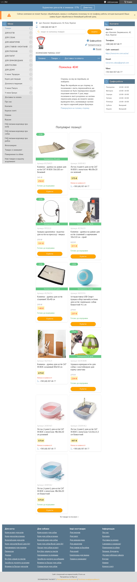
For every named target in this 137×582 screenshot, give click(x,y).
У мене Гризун (11, 92)
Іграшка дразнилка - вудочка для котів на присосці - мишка (51, 233)
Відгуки (8, 119)
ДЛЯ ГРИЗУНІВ (11, 51)
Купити (50, 191)
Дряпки (8, 555)
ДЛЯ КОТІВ (10, 33)
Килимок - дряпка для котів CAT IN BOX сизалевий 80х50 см (51, 365)
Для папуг (74, 536)
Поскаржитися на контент (67, 579)
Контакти (8, 106)
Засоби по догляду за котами (17, 562)
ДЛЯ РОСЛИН (10, 65)
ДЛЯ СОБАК (10, 37)
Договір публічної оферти (113, 555)
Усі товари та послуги (68, 517)
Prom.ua (82, 574)
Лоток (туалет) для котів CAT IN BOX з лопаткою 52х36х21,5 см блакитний (85, 432)
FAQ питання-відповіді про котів (16, 125)
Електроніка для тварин (79, 555)
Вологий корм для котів (14, 540)
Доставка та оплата (13, 97)
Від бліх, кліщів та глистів (15, 559)
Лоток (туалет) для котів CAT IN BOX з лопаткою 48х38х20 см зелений (84, 169)
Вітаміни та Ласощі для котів (16, 566)
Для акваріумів (76, 544)
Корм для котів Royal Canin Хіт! (17, 544)
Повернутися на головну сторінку (75, 108)
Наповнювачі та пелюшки (47, 555)
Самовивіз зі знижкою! (111, 544)
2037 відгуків (112, 2)
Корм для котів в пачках (15, 536)
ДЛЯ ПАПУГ (10, 56)
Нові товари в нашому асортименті (14, 160)
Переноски (9, 551)
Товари (8, 28)
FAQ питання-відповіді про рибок (16, 139)
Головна (41, 58)
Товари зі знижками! (13, 150)
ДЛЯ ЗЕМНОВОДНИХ (14, 60)
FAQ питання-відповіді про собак (16, 132)
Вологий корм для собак (47, 540)
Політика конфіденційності (88, 579)
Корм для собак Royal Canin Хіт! (50, 544)
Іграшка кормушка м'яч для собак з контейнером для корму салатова (83, 367)
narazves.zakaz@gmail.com (117, 62)
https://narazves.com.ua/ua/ (117, 53)
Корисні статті (10, 110)
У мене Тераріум (12, 74)
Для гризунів (75, 532)
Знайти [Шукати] (94, 32)
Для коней (74, 551)
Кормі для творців (13, 79)
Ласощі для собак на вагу (47, 547)
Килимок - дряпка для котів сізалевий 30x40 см (49, 298)
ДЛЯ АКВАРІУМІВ (12, 42)
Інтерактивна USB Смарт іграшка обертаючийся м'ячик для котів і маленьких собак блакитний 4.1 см (84, 300)
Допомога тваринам (13, 83)
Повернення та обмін (14, 154)
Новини (8, 115)
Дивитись (87, 7)
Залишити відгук (94, 45)
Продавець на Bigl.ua (68, 577)
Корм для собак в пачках (47, 536)
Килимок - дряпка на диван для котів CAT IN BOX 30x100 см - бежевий (51, 169)
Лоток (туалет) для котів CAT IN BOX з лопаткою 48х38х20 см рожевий (50, 432)
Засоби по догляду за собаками (50, 559)
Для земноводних (77, 540)
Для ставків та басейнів (79, 547)
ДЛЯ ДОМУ (10, 69)
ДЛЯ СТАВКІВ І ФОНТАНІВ (16, 46)
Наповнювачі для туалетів (15, 547)
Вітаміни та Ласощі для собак (49, 562)
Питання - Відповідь (110, 551)
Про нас (8, 101)
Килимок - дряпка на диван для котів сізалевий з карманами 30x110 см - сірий (85, 234)
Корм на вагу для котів (14, 532)
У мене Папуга (11, 88)
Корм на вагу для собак (47, 532)
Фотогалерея (10, 145)
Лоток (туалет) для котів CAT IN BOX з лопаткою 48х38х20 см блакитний (50, 491)
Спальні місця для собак (47, 566)
